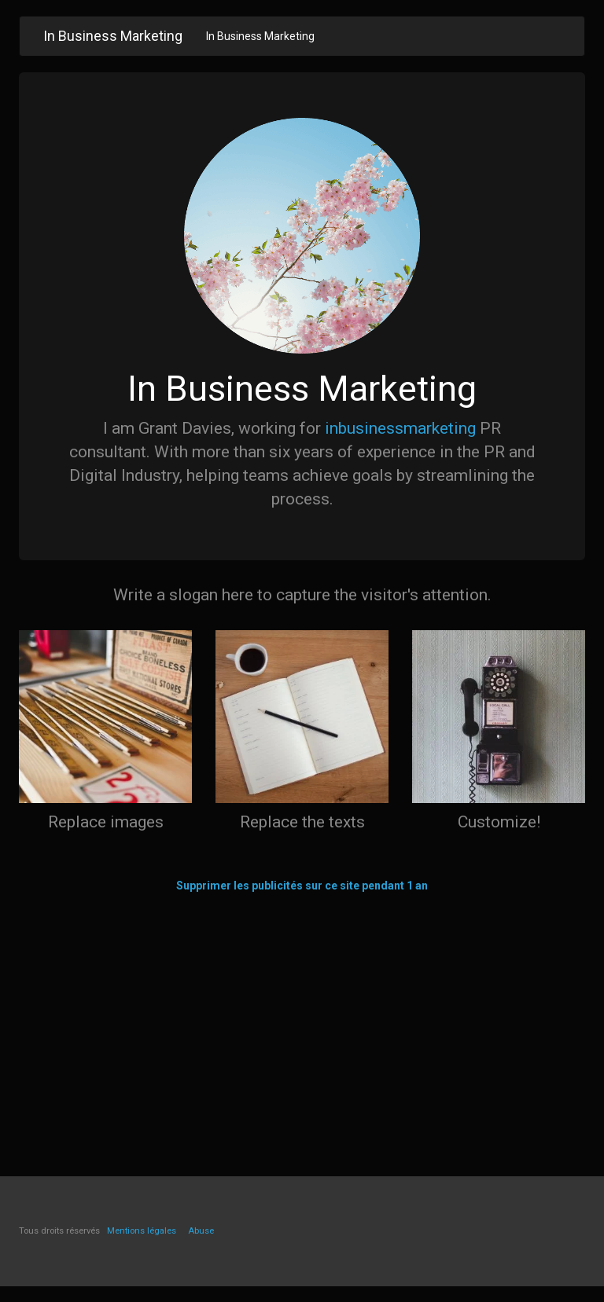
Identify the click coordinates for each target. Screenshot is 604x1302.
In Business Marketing (260, 36)
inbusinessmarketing (400, 428)
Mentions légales (141, 1231)
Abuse (201, 1231)
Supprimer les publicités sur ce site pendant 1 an (302, 885)
